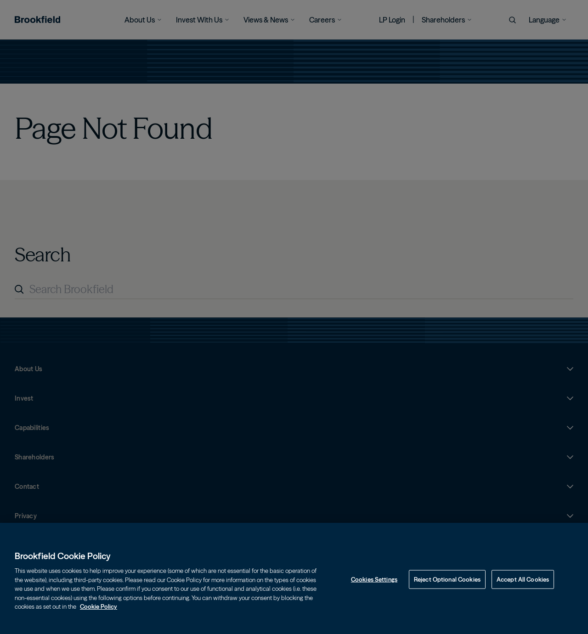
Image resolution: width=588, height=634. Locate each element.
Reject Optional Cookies (447, 587)
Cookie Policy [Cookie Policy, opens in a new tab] (98, 615)
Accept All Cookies (523, 587)
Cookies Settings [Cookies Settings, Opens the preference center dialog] (374, 587)
